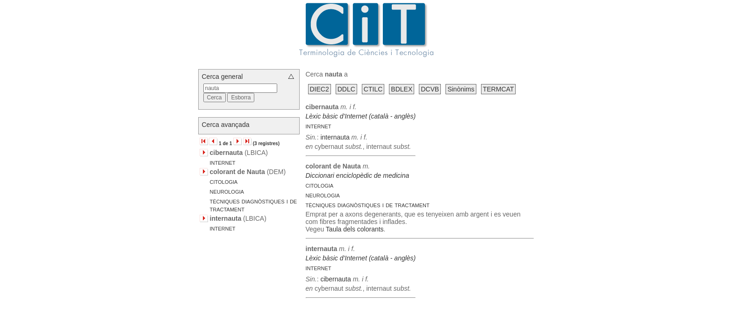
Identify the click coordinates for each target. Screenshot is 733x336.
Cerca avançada (226, 124)
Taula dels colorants (355, 229)
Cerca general (222, 76)
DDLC (346, 89)
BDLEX (401, 89)
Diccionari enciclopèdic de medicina (358, 175)
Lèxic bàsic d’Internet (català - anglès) (361, 116)
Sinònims (460, 89)
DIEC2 (319, 89)
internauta (334, 137)
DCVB (430, 89)
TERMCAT (498, 89)
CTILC (373, 89)
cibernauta (335, 279)
